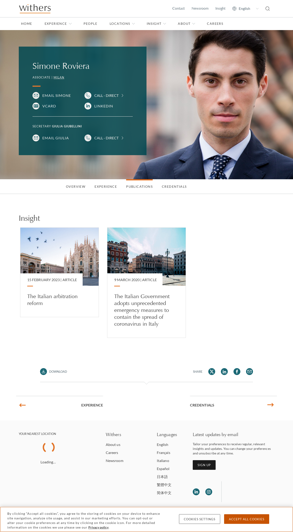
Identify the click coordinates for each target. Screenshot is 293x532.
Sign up (204, 465)
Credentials (174, 186)
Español (163, 468)
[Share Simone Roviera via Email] (249, 371)
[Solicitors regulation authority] (248, 491)
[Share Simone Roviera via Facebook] (236, 371)
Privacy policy (98, 527)
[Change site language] (245, 8)
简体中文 (164, 492)
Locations (122, 23)
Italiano (163, 460)
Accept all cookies (246, 519)
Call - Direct (106, 95)
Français (163, 452)
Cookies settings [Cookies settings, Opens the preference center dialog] (199, 519)
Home (26, 23)
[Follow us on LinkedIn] (196, 491)
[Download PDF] (53, 371)
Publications (139, 186)
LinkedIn (103, 106)
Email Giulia (55, 138)
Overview (75, 186)
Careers (215, 23)
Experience (58, 23)
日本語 (162, 476)
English (162, 444)
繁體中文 (164, 484)
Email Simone (56, 95)
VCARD (49, 106)
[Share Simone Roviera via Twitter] (211, 371)
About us (113, 444)
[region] (146, 519)
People (90, 23)
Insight (220, 8)
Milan (59, 77)
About (186, 23)
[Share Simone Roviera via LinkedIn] (224, 371)
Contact (178, 8)
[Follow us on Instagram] (208, 491)
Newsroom (200, 8)
